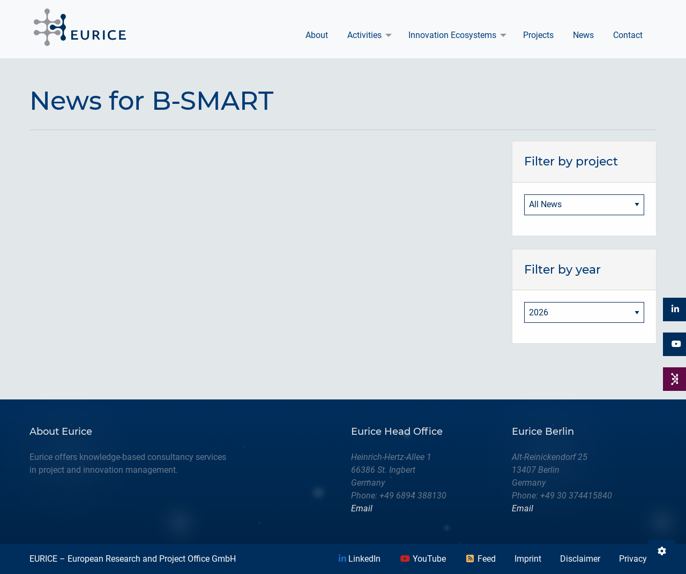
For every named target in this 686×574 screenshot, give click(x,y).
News (583, 35)
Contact (628, 35)
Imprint (527, 559)
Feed (480, 559)
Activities (364, 35)
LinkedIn (360, 559)
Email (361, 508)
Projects (538, 35)
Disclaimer (580, 559)
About (316, 35)
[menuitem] (316, 35)
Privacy (633, 559)
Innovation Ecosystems (452, 35)
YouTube (423, 559)
